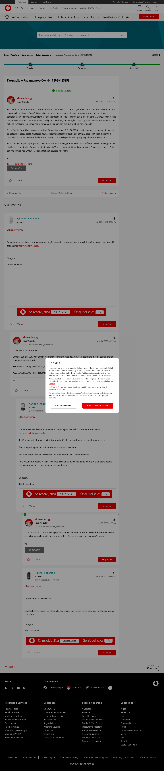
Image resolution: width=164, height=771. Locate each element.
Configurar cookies (63, 405)
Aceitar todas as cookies (98, 405)
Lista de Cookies (57, 387)
